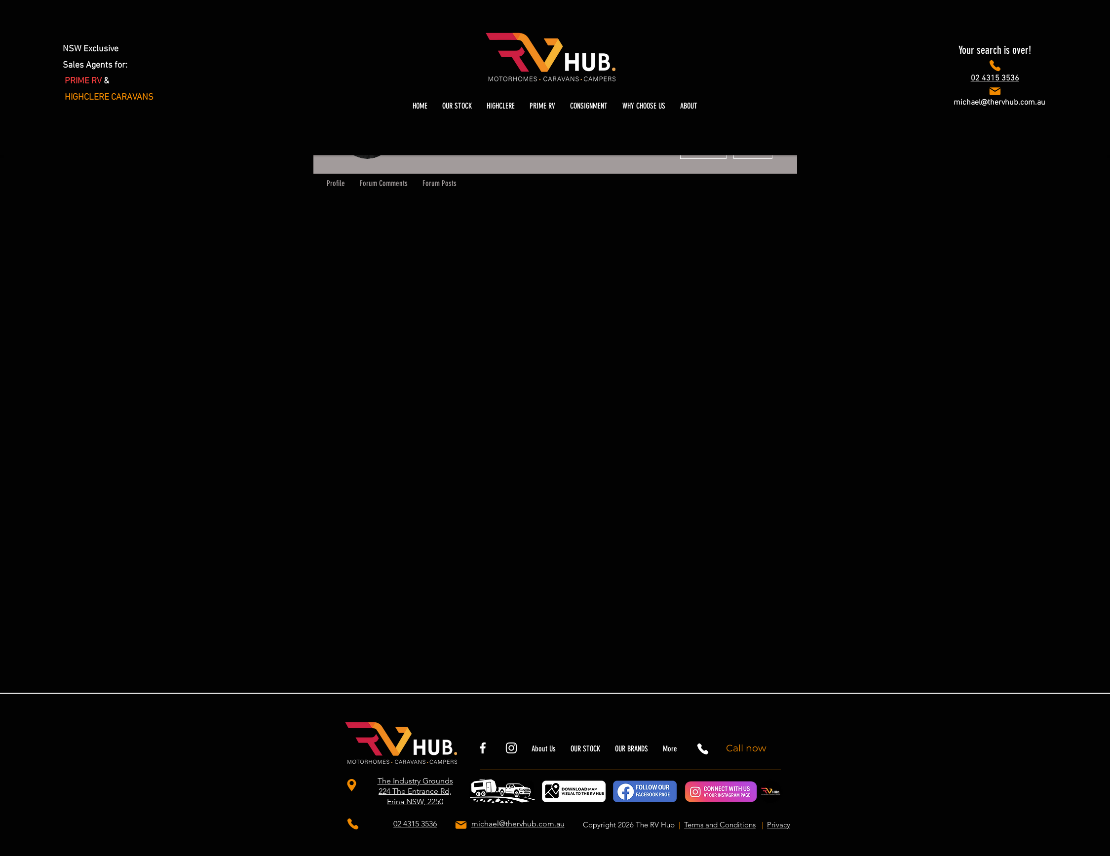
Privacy (778, 824)
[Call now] (747, 748)
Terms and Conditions (720, 824)
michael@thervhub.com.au (999, 103)
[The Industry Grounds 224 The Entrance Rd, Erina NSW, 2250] (353, 785)
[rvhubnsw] (482, 748)
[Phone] (995, 65)
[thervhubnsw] (511, 748)
